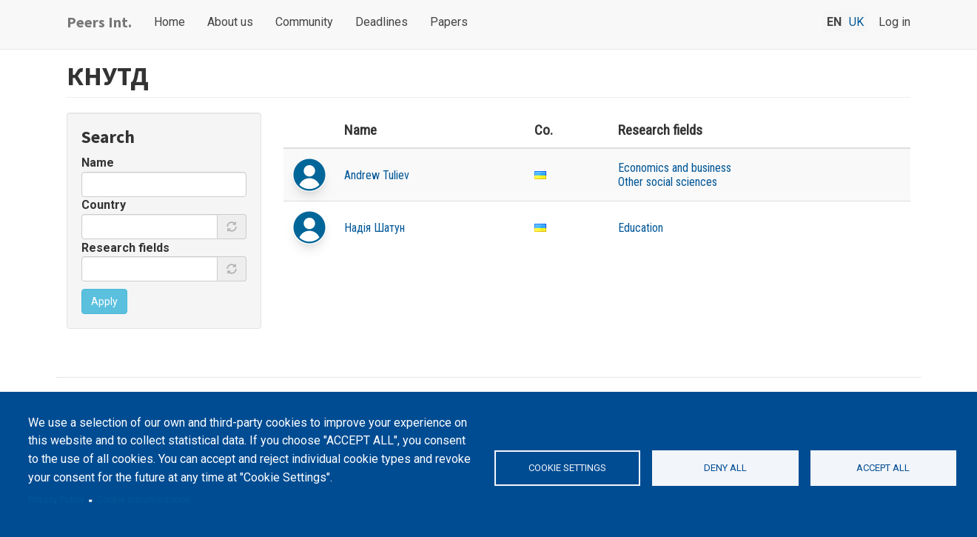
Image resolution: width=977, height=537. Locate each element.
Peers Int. (99, 22)
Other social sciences (667, 182)
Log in (894, 22)
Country (103, 205)
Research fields (125, 248)
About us (230, 22)
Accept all (883, 467)
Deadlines (381, 22)
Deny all (725, 467)
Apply (104, 301)
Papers (449, 22)
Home (169, 22)
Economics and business (674, 168)
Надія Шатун (374, 228)
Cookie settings (567, 467)
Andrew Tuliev (376, 175)
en (834, 22)
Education (640, 228)
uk (856, 22)
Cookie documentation (143, 500)
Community (304, 22)
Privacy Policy (56, 500)
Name (97, 163)
